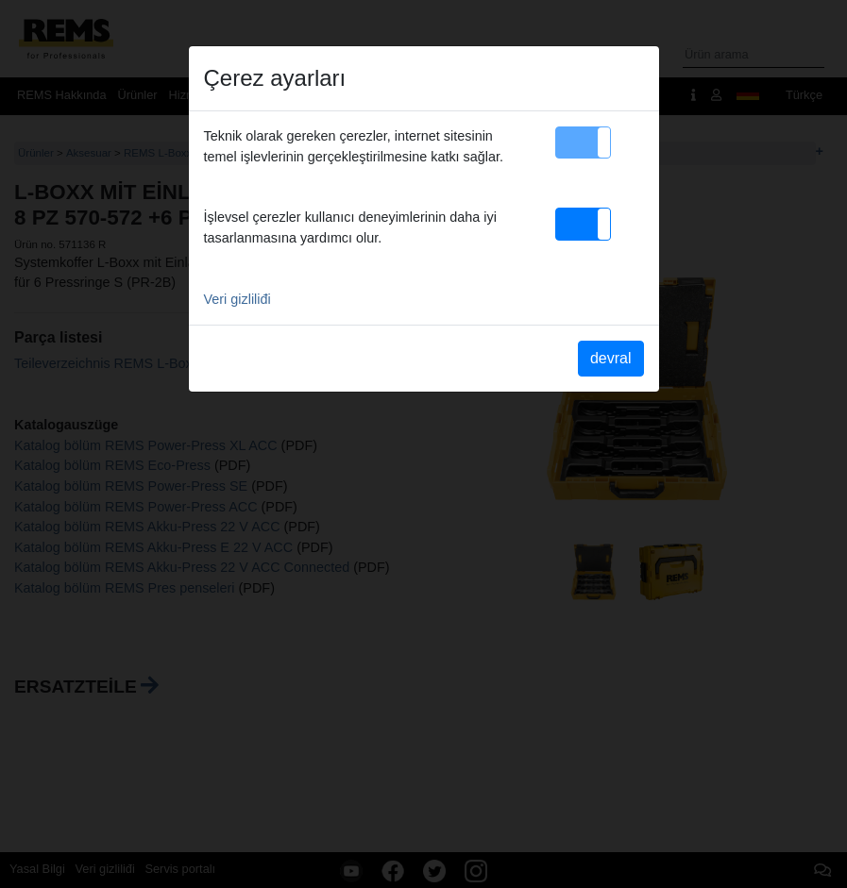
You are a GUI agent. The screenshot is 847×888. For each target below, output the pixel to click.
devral (611, 358)
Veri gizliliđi (237, 299)
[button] (583, 142)
